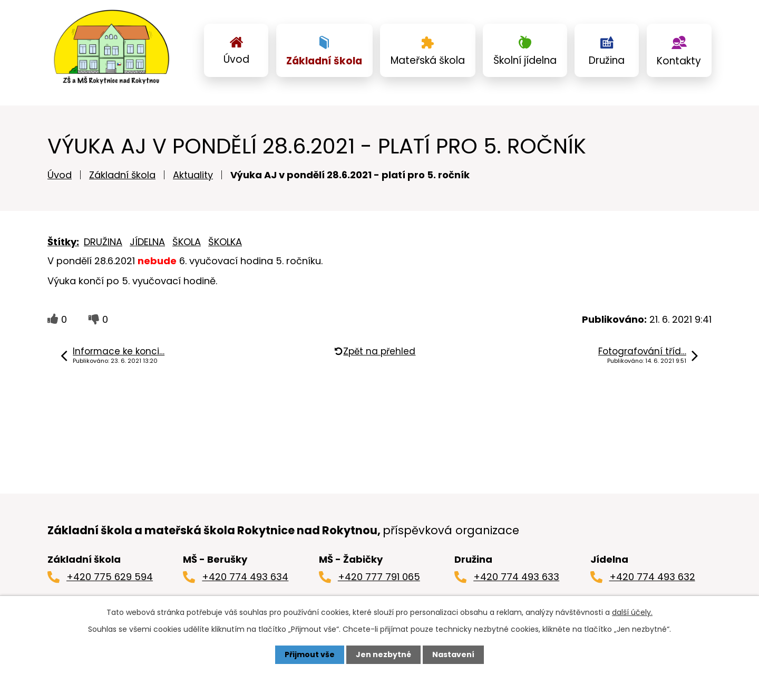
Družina (607, 60)
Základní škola (324, 61)
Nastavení (453, 654)
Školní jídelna (525, 60)
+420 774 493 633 (516, 576)
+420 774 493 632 (652, 576)
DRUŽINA (103, 241)
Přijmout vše (310, 654)
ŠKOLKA (225, 241)
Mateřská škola (428, 60)
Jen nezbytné (383, 654)
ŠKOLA (186, 241)
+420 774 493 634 (245, 576)
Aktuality (193, 174)
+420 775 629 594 (109, 576)
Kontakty (679, 61)
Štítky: (63, 241)
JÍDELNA (147, 241)
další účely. (632, 612)
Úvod (236, 59)
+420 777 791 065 (379, 576)
